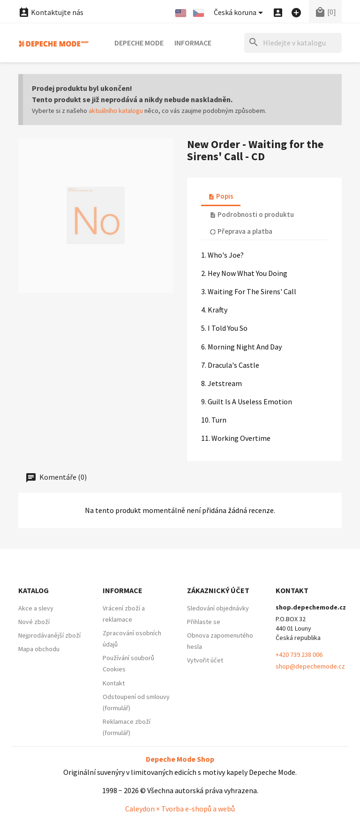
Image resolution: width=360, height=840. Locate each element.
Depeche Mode (139, 42)
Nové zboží (34, 621)
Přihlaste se (203, 621)
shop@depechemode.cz (310, 666)
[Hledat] (293, 43)
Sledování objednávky (218, 608)
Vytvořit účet (205, 660)
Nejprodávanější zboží (49, 635)
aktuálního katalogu (116, 110)
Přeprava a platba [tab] (241, 231)
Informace (192, 42)
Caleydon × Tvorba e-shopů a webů (180, 808)
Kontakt (114, 683)
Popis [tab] (220, 196)
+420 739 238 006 (299, 654)
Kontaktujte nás (50, 12)
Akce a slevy (35, 608)
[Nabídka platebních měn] (240, 13)
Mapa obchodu (39, 649)
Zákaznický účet (218, 590)
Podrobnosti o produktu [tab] (252, 214)
